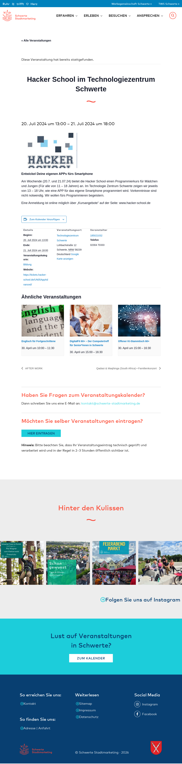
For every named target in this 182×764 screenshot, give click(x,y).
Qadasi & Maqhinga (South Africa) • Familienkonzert (124, 368)
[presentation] (43, 321)
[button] (172, 15)
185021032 (96, 236)
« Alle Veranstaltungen (36, 41)
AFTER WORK (34, 368)
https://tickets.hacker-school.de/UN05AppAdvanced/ (35, 280)
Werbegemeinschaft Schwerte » (123, 3)
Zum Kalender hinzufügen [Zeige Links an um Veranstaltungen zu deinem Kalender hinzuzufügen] (44, 219)
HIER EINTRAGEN (41, 434)
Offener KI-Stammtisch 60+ (133, 342)
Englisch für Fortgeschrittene (39, 342)
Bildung (27, 265)
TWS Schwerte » (166, 3)
